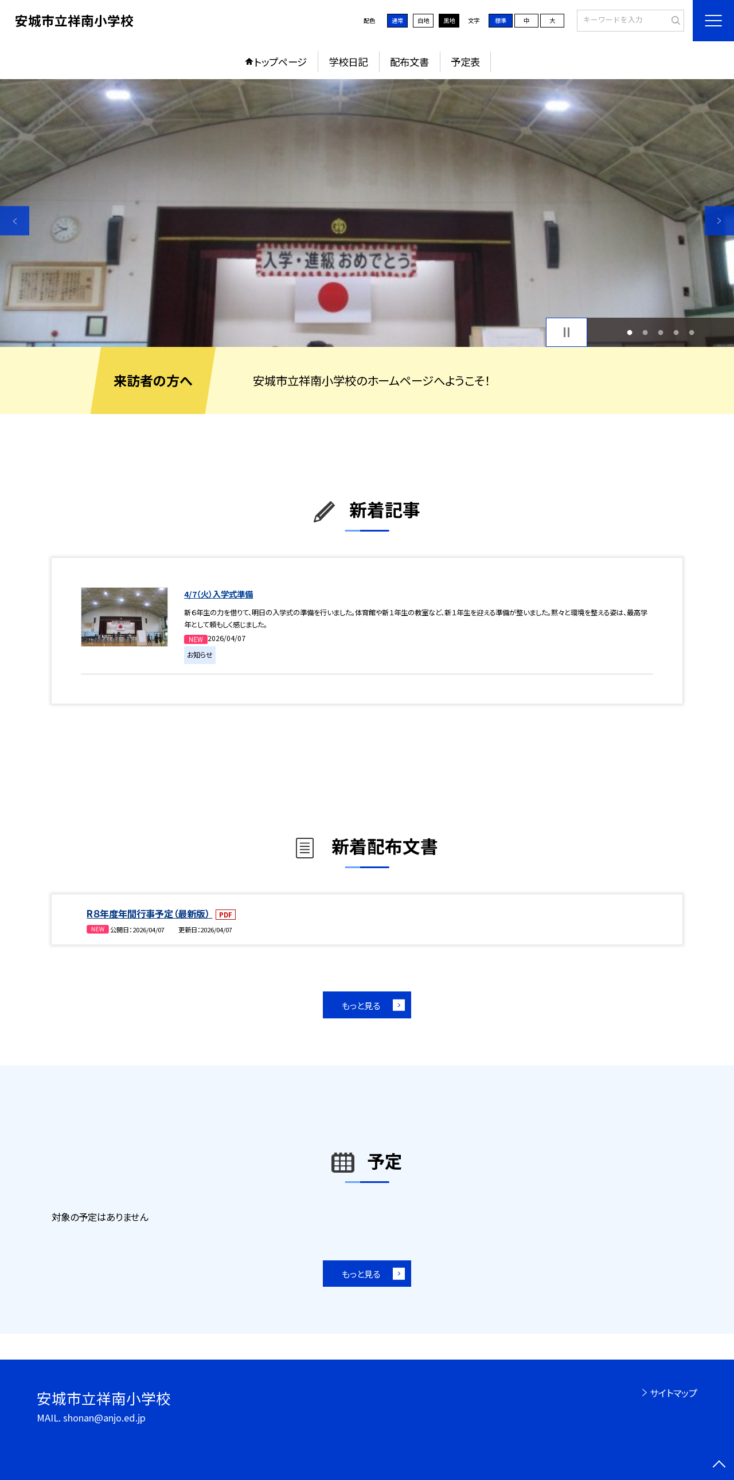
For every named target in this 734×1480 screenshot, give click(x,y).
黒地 (449, 20)
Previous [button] (14, 220)
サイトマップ (673, 1393)
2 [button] (644, 332)
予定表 (465, 61)
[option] (367, 213)
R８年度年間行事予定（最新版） (149, 913)
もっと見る (361, 1005)
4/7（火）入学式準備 (218, 594)
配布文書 (409, 61)
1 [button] (629, 332)
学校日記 (348, 61)
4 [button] (676, 332)
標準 (500, 20)
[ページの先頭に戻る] (719, 1465)
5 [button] (691, 332)
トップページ (280, 61)
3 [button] (660, 332)
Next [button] (719, 220)
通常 (397, 20)
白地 (423, 20)
